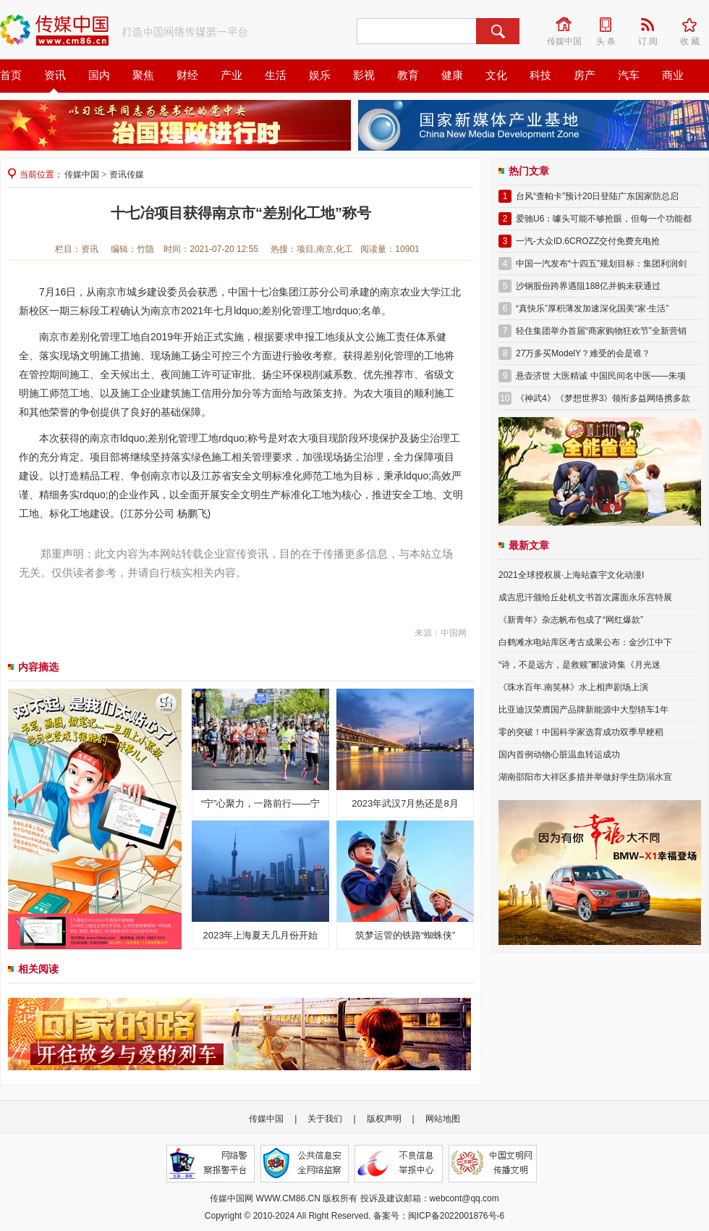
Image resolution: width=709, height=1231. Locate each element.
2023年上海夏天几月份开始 (260, 935)
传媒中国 (565, 24)
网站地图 (442, 1119)
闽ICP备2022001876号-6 (456, 1216)
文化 (496, 75)
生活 (275, 75)
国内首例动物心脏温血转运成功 (559, 754)
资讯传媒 (126, 174)
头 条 (610, 24)
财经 (187, 75)
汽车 (629, 75)
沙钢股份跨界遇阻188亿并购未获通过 (588, 286)
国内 (99, 75)
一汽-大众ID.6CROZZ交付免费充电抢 (588, 241)
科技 (540, 75)
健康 (452, 75)
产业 (231, 75)
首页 (11, 75)
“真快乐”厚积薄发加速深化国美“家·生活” (592, 308)
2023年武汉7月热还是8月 (405, 803)
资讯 (55, 75)
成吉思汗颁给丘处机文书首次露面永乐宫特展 (585, 597)
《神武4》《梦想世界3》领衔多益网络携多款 (603, 398)
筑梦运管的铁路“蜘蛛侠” (405, 935)
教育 (408, 75)
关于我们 (324, 1119)
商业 (673, 75)
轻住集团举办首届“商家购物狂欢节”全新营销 (601, 331)
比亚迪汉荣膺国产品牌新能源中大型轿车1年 (583, 710)
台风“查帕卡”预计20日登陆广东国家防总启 (597, 196)
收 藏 (694, 24)
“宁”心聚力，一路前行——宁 (260, 803)
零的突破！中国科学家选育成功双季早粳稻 (580, 732)
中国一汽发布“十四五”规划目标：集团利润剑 (601, 264)
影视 (364, 75)
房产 (584, 75)
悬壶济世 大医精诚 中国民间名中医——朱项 (601, 376)
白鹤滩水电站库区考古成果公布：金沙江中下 (585, 642)
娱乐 (320, 75)
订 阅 (652, 24)
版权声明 (384, 1119)
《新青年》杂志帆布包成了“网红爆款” (570, 620)
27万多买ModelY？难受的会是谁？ (583, 353)
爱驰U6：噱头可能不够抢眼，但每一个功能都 (604, 219)
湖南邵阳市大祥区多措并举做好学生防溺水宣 (585, 777)
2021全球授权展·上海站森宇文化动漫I (571, 575)
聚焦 (143, 75)
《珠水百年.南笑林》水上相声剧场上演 (573, 687)
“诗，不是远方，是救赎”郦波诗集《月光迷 (579, 665)
